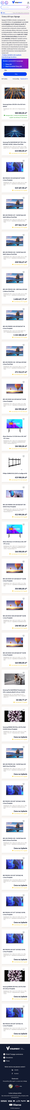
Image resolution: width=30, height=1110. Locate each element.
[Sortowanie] (24, 79)
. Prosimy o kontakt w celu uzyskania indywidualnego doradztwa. (11, 56)
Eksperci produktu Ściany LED (13, 66)
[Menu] (2, 2)
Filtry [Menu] (15, 74)
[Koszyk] (28, 2)
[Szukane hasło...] (13, 7)
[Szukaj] (27, 7)
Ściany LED (8, 64)
